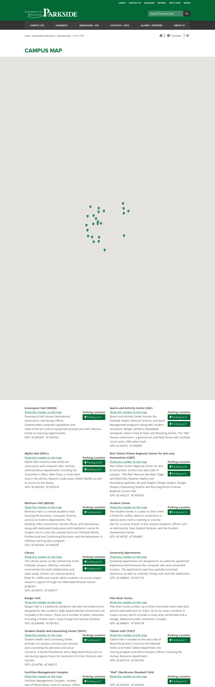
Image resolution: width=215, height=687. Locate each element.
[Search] (165, 13)
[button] (174, 35)
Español (161, 2)
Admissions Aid (89, 25)
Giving (187, 2)
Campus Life (37, 25)
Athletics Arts (119, 25)
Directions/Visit (63, 35)
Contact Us (135, 2)
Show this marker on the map (43, 412)
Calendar (149, 2)
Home (27, 35)
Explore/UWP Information (43, 35)
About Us (179, 25)
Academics (62, 25)
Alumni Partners (151, 25)
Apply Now (175, 2)
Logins (122, 2)
